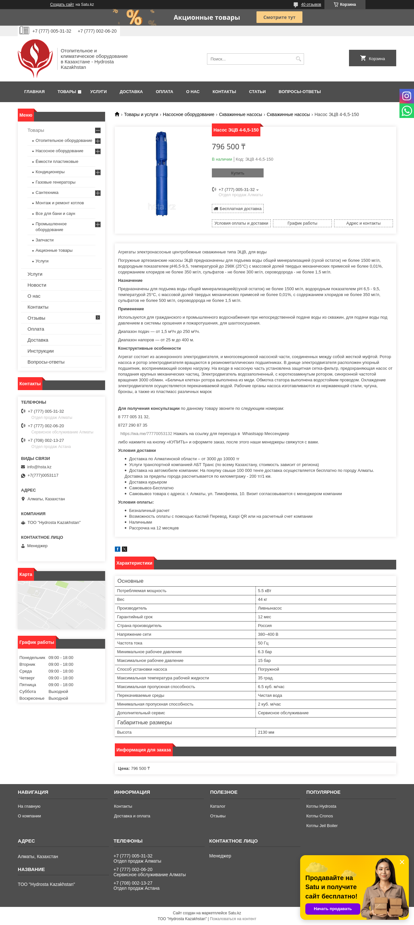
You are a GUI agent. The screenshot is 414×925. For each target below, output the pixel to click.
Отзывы (36, 318)
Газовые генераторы (55, 182)
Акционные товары (54, 250)
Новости (36, 285)
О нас (193, 91)
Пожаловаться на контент (233, 919)
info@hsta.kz (39, 466)
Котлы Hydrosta (321, 806)
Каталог (217, 806)
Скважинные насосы (240, 114)
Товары (67, 91)
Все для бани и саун (55, 213)
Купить (237, 173)
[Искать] (298, 59)
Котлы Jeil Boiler (322, 825)
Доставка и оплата (132, 815)
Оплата (164, 91)
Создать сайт (62, 4)
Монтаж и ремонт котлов (60, 202)
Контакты (224, 91)
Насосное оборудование (188, 114)
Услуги (98, 91)
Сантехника (47, 192)
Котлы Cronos (319, 815)
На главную (29, 806)
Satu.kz (234, 913)
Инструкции (40, 351)
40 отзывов (311, 4)
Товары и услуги (141, 114)
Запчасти (45, 240)
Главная (34, 91)
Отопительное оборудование (64, 140)
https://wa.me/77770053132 (146, 433)
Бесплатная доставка (240, 208)
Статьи (257, 91)
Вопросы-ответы (300, 91)
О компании (29, 815)
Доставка (131, 91)
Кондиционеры (50, 171)
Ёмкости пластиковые (57, 161)
